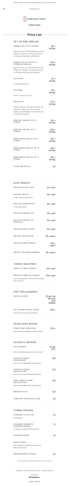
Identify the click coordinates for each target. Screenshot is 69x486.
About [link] (37, 482)
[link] (34, 19)
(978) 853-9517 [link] (34, 9)
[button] (5, 9)
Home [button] (31, 482)
